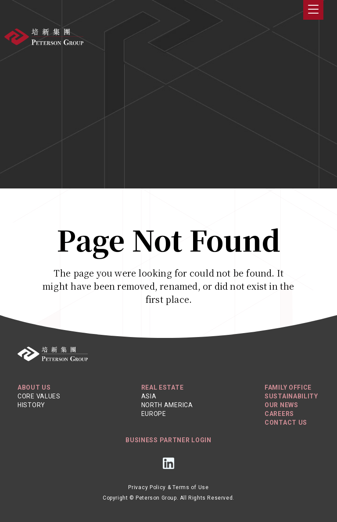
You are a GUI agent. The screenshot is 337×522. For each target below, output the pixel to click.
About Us (34, 387)
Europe (153, 413)
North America (167, 404)
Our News (281, 404)
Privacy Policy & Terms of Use (168, 487)
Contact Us (286, 422)
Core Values (39, 396)
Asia (149, 396)
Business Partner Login (168, 440)
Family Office (288, 387)
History (31, 404)
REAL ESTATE (162, 387)
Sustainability (291, 396)
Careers (279, 413)
